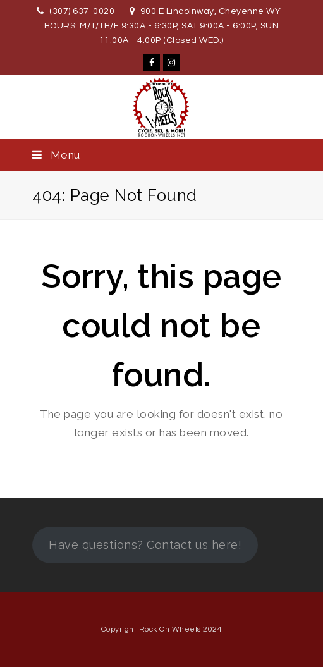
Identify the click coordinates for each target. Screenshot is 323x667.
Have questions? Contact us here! (145, 544)
